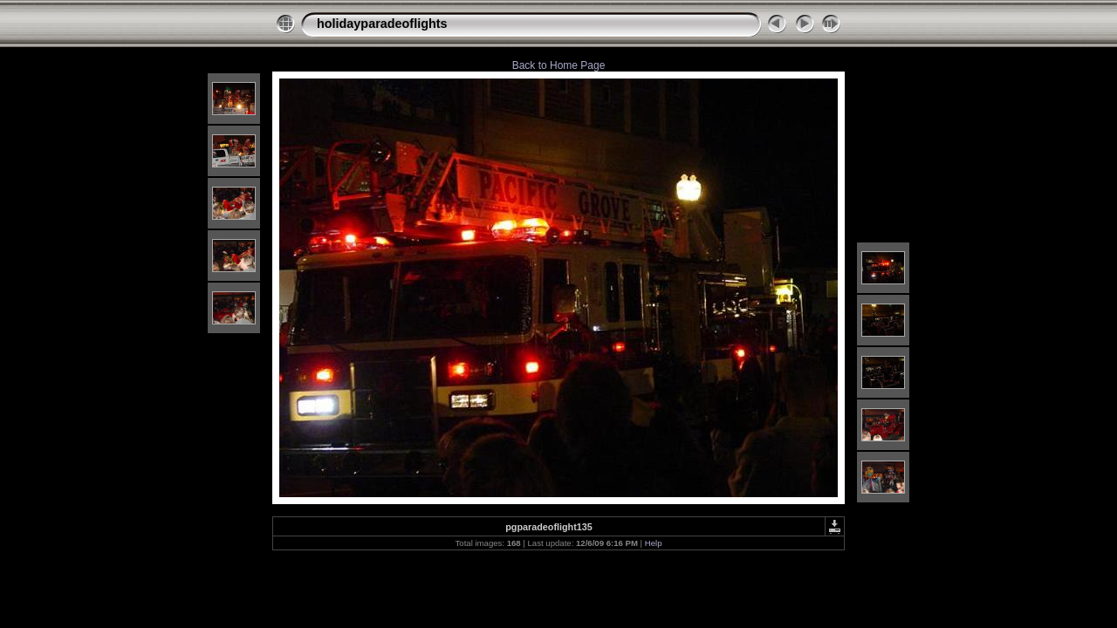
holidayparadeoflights (382, 24)
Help (653, 543)
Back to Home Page (559, 65)
